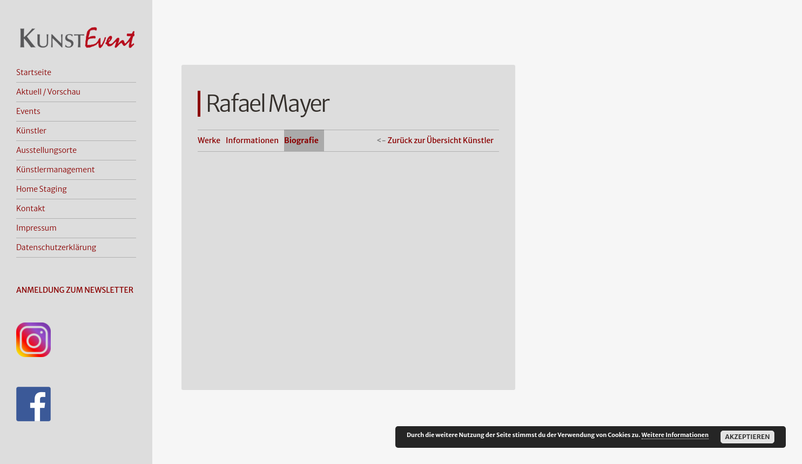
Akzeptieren (747, 437)
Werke (209, 140)
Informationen (252, 140)
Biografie (301, 140)
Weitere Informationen (675, 435)
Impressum (36, 228)
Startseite (33, 72)
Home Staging (41, 189)
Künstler (31, 131)
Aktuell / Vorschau (48, 92)
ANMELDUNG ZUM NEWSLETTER (74, 290)
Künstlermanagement (55, 169)
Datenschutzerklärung (56, 247)
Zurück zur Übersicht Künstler (440, 140)
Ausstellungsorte (46, 150)
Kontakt (30, 208)
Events (28, 111)
